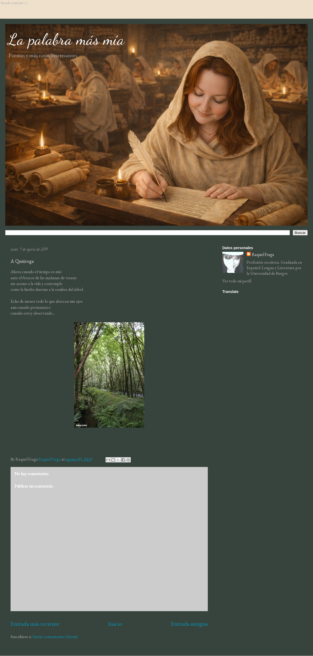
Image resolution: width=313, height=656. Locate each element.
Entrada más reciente (35, 624)
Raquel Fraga (263, 254)
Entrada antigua (189, 624)
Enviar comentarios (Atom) (55, 636)
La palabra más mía (66, 39)
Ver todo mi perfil (236, 281)
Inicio (115, 624)
